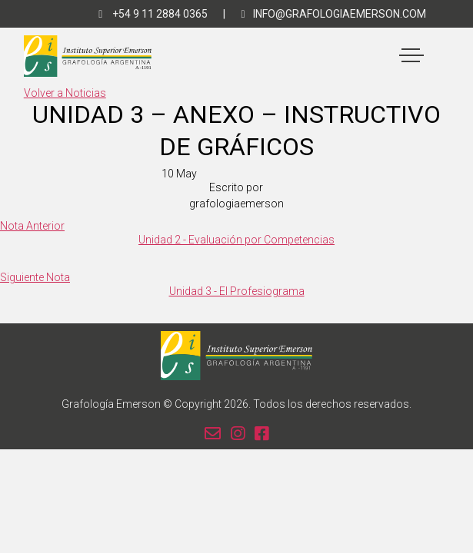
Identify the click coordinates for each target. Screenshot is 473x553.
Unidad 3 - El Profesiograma (237, 291)
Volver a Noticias (65, 93)
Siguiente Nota (35, 277)
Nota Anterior (32, 226)
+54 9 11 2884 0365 (153, 14)
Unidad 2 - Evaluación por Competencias (236, 239)
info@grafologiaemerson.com (333, 14)
